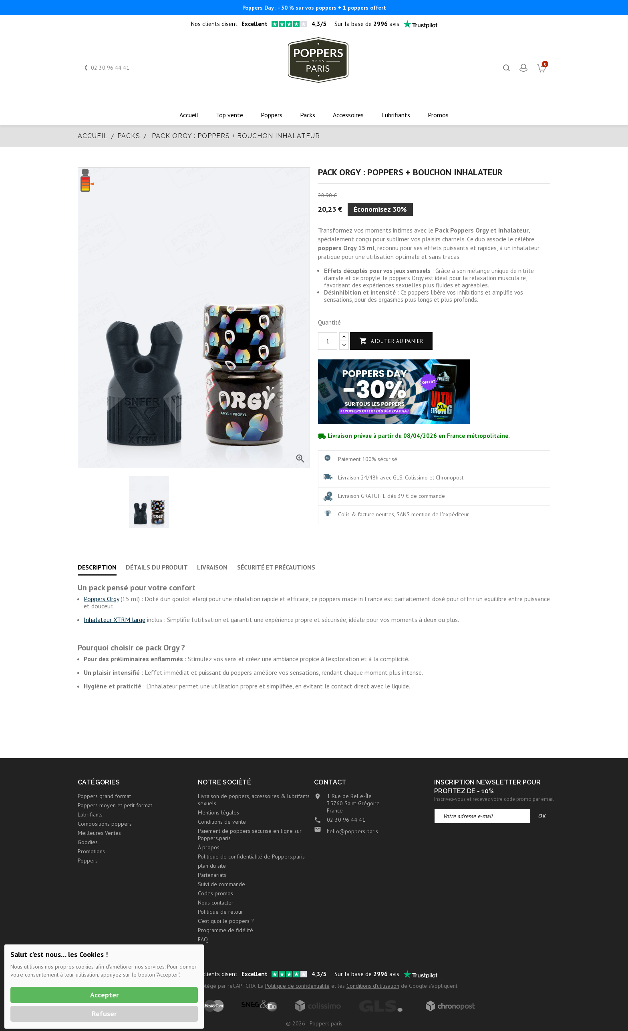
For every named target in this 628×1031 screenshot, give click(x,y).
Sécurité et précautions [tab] (276, 567)
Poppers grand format (104, 796)
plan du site (212, 865)
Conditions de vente (222, 821)
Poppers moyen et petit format (115, 805)
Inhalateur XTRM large (114, 620)
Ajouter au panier (391, 341)
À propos (208, 847)
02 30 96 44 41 (110, 67)
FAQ (203, 939)
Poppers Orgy (101, 599)
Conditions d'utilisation (372, 985)
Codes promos (215, 893)
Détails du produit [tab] (157, 567)
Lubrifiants (90, 814)
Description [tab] (97, 567)
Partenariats (212, 875)
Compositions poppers (105, 823)
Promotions (91, 851)
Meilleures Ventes (99, 832)
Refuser (104, 1013)
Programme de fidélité (225, 930)
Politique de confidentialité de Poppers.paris (251, 856)
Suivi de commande (221, 884)
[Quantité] (327, 341)
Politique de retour (220, 911)
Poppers (88, 860)
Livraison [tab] (212, 567)
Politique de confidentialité (297, 985)
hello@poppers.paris (352, 831)
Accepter (104, 994)
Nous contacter (215, 902)
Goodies (88, 842)
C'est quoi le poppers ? (226, 921)
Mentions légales (218, 812)
